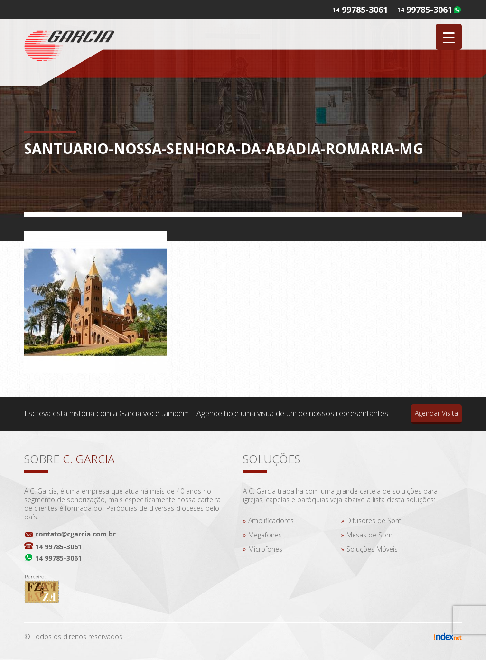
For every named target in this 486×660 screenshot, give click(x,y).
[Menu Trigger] (449, 37)
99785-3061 (429, 9)
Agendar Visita (436, 413)
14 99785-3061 (58, 546)
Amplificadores (271, 520)
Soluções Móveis (372, 549)
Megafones (265, 534)
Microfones (265, 549)
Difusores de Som (374, 520)
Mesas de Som (369, 534)
